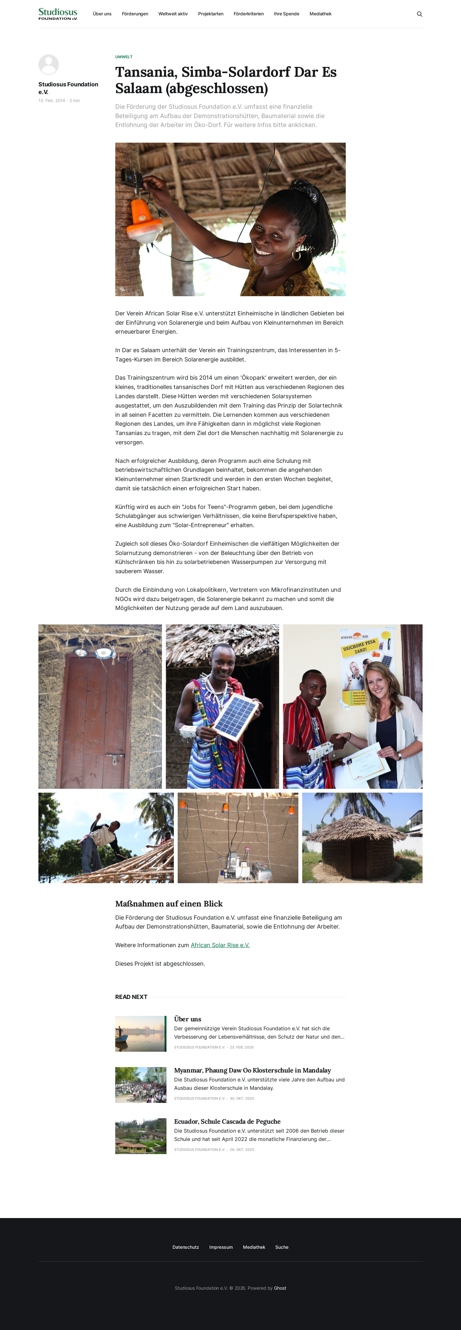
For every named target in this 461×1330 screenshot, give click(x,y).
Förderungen (135, 13)
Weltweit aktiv (173, 13)
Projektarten (210, 13)
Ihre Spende (286, 13)
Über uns (102, 13)
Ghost (280, 1288)
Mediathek (321, 13)
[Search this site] (420, 14)
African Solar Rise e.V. (220, 945)
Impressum (221, 1247)
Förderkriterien (249, 13)
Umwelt (124, 56)
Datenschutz (186, 1247)
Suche (281, 1247)
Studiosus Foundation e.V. (68, 88)
